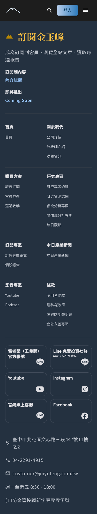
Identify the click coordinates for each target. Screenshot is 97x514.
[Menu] (85, 10)
